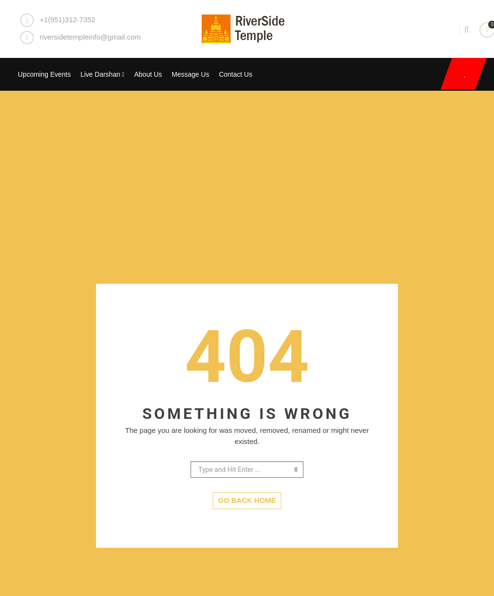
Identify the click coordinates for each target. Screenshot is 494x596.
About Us (148, 74)
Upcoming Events (44, 74)
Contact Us (235, 74)
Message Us (190, 74)
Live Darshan (103, 74)
